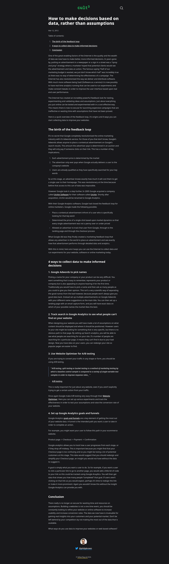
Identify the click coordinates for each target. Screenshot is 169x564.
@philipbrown (85, 548)
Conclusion (57, 50)
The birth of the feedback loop (66, 41)
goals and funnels (72, 418)
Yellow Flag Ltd (82, 557)
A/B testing (57, 381)
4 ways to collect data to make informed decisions (74, 45)
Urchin (94, 194)
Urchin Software (61, 194)
